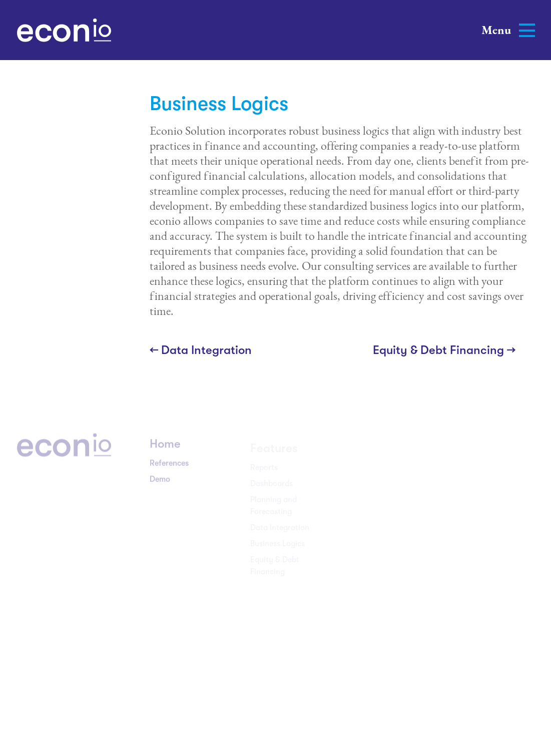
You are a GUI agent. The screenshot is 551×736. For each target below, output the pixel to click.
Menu (508, 30)
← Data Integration (201, 350)
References (169, 467)
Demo (160, 483)
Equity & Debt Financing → (444, 350)
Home (165, 448)
